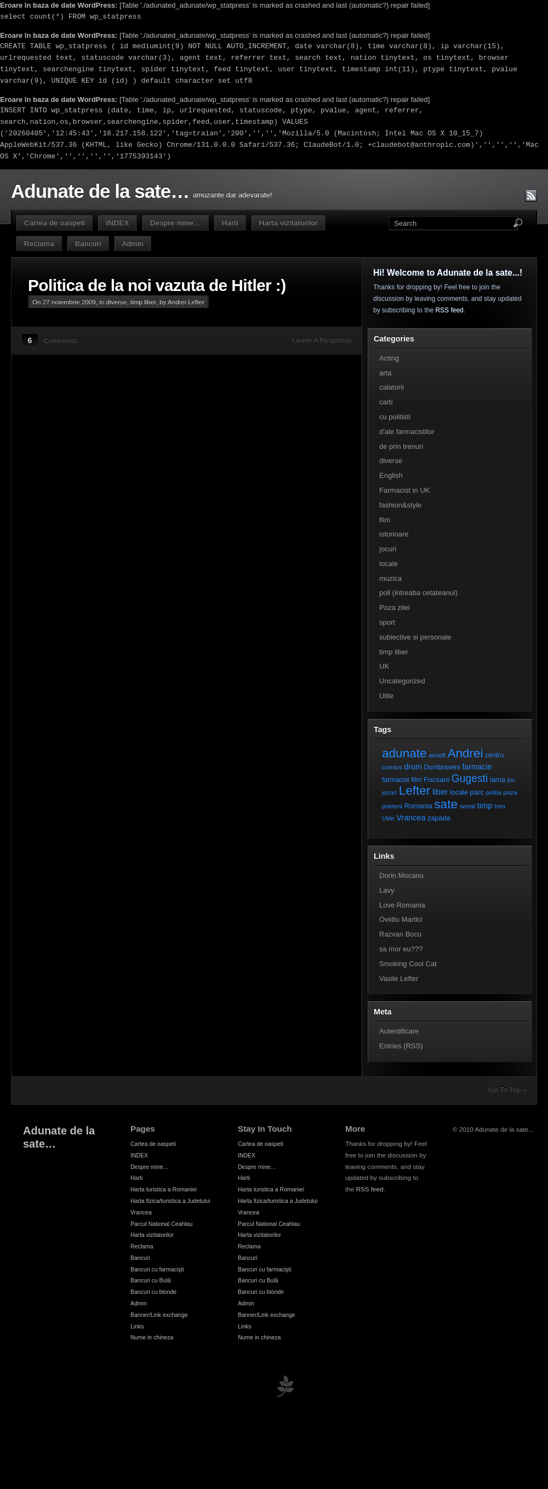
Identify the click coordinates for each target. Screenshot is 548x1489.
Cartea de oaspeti (54, 223)
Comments (61, 340)
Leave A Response (322, 340)
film (384, 520)
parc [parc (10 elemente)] (477, 792)
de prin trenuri (401, 446)
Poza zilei (394, 607)
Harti (230, 223)
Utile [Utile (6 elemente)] (388, 818)
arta (385, 373)
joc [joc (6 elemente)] (511, 780)
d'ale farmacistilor (407, 431)
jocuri (387, 549)
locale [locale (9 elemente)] (459, 792)
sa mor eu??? (401, 949)
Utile (386, 696)
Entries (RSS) (401, 1046)
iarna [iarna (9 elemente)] (497, 779)
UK (384, 666)
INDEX (117, 223)
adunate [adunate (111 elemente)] (404, 753)
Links (137, 1326)
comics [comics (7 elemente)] (392, 767)
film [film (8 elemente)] (416, 780)
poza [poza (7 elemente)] (510, 792)
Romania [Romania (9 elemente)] (418, 806)
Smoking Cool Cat (408, 964)
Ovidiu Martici (401, 919)
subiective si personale (415, 637)
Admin (133, 243)
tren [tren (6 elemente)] (499, 806)
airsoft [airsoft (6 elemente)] (437, 755)
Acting (389, 358)
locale (388, 564)
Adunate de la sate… (100, 191)
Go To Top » (507, 1090)
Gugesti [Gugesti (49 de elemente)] (470, 778)
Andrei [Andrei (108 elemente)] (465, 753)
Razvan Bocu (400, 934)
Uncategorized (402, 681)
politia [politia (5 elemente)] (493, 792)
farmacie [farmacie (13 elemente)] (477, 766)
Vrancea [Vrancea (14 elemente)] (410, 817)
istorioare (393, 534)
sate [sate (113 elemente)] (446, 804)
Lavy (386, 890)
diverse (116, 301)
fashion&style (400, 505)
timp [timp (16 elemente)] (485, 805)
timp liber (143, 301)
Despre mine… (175, 223)
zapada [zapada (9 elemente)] (438, 818)
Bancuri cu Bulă (150, 1280)
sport (387, 622)
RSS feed (449, 310)
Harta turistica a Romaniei (163, 1189)
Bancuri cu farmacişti (157, 1269)
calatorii (391, 387)
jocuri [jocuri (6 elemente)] (389, 792)
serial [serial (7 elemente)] (467, 805)
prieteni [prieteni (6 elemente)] (392, 806)
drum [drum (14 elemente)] (413, 766)
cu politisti (394, 417)
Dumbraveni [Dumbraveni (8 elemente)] (442, 767)
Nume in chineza (151, 1337)
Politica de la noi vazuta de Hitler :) (157, 285)
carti (386, 402)
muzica (390, 578)
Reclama (39, 243)
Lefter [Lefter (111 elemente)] (415, 790)
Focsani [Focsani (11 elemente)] (436, 779)
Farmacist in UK (404, 490)
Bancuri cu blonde (153, 1291)
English (391, 475)
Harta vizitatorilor (288, 223)
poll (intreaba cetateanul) (418, 593)
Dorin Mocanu (401, 875)
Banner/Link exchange (159, 1314)
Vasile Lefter (398, 978)
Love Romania (402, 905)
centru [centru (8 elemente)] (494, 755)
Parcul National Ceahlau (161, 1223)
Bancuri (88, 243)
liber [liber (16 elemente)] (440, 792)
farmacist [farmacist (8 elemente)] (395, 780)
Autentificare (399, 1031)
